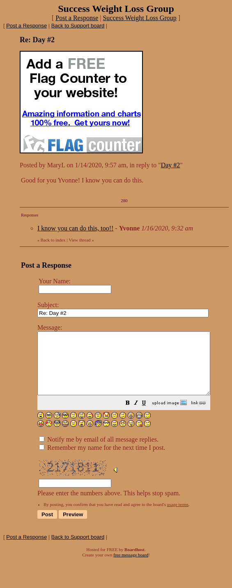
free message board (130, 567)
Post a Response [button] (76, 17)
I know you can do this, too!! (75, 228)
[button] (148, 416)
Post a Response (26, 26)
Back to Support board (77, 26)
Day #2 (170, 165)
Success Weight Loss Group (139, 17)
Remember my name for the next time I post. (102, 459)
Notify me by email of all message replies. (98, 451)
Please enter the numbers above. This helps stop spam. (134, 416)
